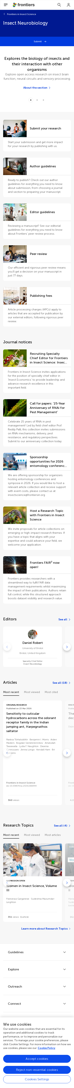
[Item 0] (30, 100)
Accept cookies (37, 1059)
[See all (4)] (62, 826)
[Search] (59, 5)
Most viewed (32, 692)
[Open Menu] (5, 5)
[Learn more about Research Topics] (46, 929)
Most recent (11, 692)
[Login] (68, 5)
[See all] (64, 620)
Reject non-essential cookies (37, 1070)
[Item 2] (43, 100)
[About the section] (37, 88)
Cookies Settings (37, 1080)
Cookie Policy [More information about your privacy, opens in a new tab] (46, 1048)
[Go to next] (67, 647)
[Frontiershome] (24, 5)
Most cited (51, 692)
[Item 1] (37, 100)
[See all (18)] (61, 683)
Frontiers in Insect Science (21, 14)
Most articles (53, 835)
